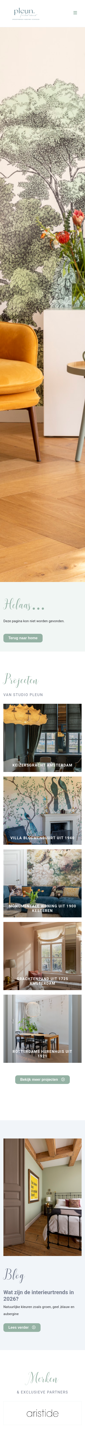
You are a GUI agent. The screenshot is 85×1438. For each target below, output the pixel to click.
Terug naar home (23, 638)
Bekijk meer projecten (42, 1079)
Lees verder (22, 1327)
